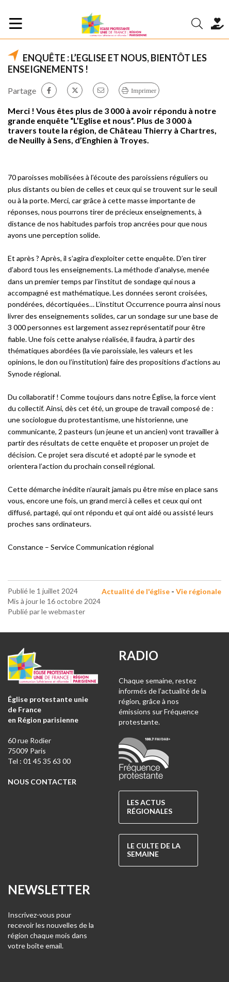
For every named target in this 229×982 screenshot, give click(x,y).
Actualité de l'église (136, 591)
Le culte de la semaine (154, 850)
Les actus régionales (149, 806)
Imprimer (143, 90)
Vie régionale (198, 591)
